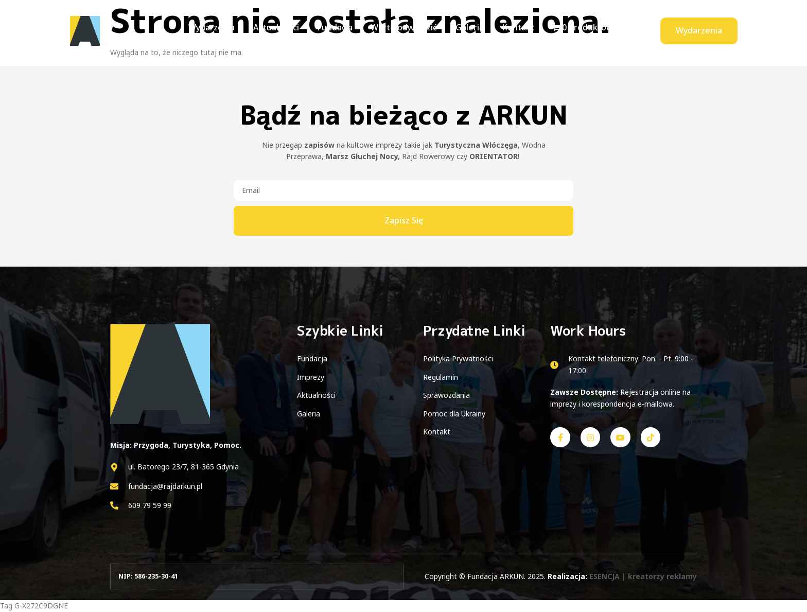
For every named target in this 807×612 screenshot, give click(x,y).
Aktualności (281, 30)
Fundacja (337, 30)
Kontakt (512, 30)
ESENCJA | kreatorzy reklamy (643, 576)
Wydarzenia (220, 30)
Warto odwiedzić (404, 30)
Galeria (466, 30)
